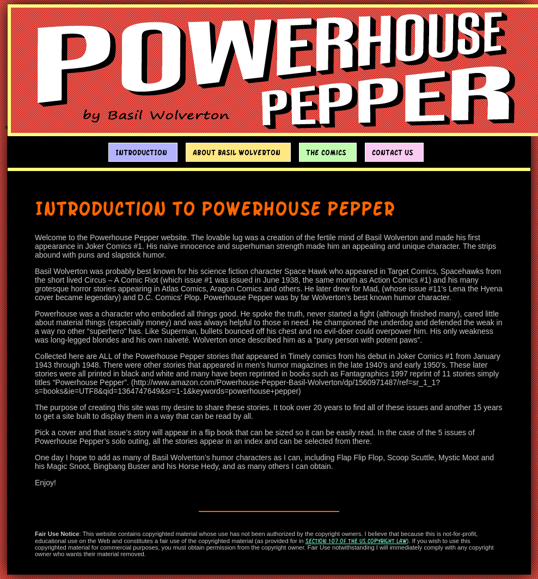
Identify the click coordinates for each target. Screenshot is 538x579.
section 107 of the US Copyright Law (356, 540)
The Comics (326, 152)
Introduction (141, 152)
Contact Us (392, 152)
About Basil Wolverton (236, 152)
